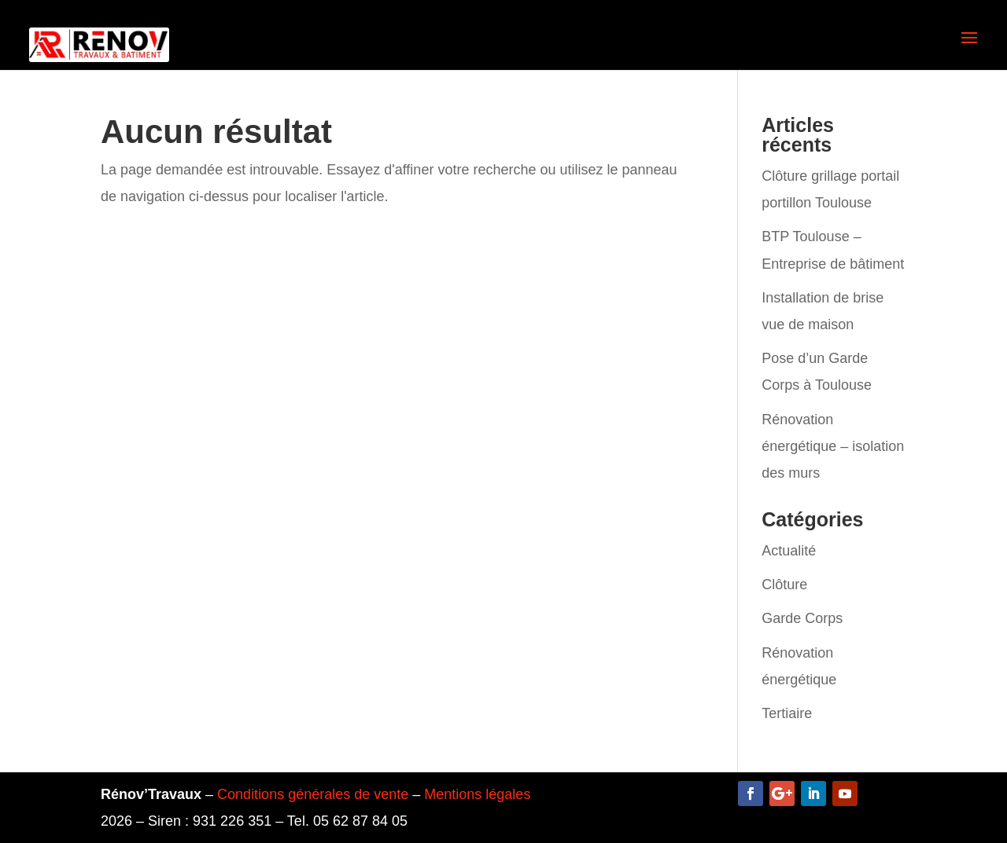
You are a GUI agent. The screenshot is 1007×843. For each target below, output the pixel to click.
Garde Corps (802, 618)
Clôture (784, 584)
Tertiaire (787, 713)
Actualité (789, 551)
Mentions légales (477, 794)
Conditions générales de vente (312, 794)
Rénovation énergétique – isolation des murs (833, 446)
